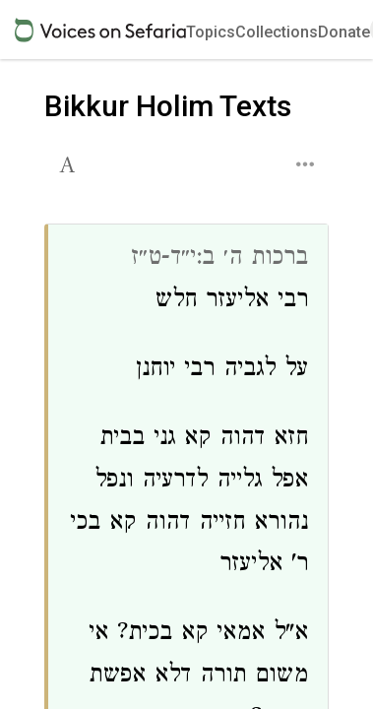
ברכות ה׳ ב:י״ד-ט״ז (219, 259)
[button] (69, 162)
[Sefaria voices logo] (100, 30)
